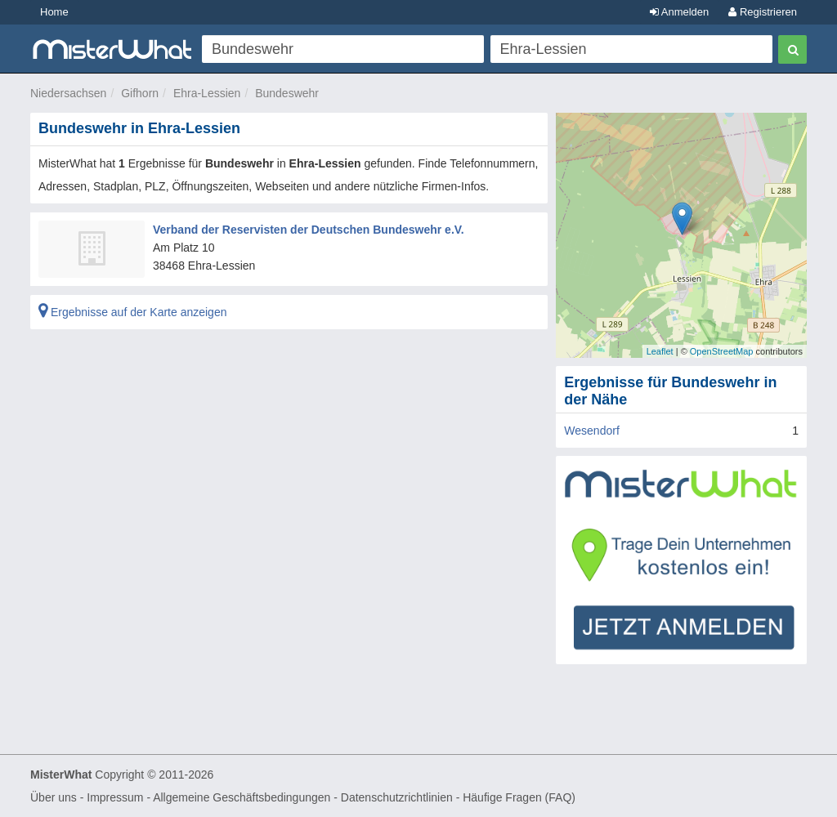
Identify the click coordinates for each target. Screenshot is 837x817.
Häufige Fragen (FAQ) (519, 797)
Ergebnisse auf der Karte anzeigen (132, 312)
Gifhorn (140, 93)
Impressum (115, 797)
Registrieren (762, 12)
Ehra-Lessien (207, 93)
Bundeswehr (287, 93)
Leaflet (660, 351)
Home (54, 12)
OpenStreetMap (722, 351)
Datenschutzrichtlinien (397, 797)
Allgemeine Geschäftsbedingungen (241, 797)
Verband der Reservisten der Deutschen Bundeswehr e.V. (308, 229)
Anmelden (679, 12)
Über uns (53, 797)
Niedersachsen (68, 93)
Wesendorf (591, 430)
